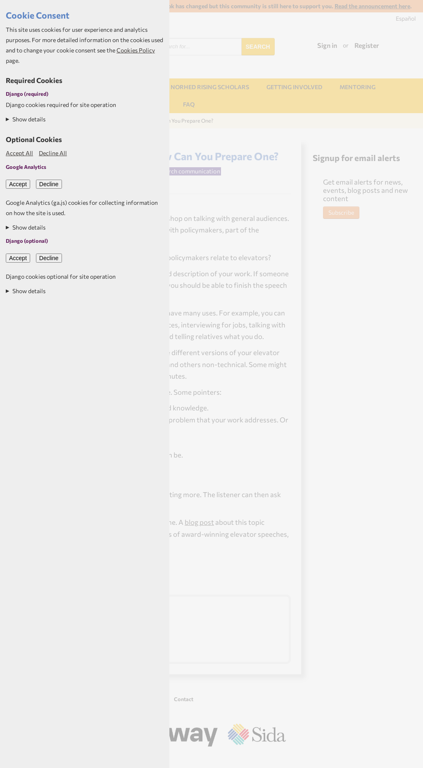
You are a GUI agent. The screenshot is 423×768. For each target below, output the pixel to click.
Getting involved (294, 86)
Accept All (19, 152)
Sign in (327, 45)
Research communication (186, 171)
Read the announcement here (372, 5)
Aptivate (278, 758)
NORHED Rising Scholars (210, 86)
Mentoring (357, 86)
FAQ (189, 104)
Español (406, 18)
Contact (183, 699)
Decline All (53, 152)
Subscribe (341, 212)
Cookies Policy (135, 50)
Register (366, 45)
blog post (199, 522)
